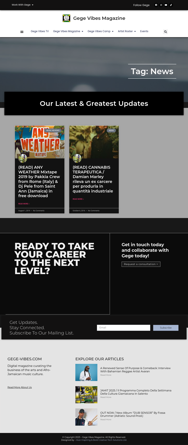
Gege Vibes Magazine (99, 19)
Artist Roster (127, 32)
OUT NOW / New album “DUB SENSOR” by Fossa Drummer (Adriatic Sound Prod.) (132, 415)
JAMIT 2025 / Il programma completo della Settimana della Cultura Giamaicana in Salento (135, 393)
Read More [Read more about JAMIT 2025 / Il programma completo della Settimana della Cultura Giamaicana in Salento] (105, 397)
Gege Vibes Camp (101, 32)
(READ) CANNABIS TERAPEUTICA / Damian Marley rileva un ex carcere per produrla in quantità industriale (93, 179)
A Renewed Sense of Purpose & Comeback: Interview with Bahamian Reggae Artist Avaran (135, 370)
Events (144, 31)
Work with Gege (22, 5)
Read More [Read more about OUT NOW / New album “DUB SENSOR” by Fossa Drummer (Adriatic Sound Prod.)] (105, 420)
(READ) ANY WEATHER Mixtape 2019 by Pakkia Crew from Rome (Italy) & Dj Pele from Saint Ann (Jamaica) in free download (39, 182)
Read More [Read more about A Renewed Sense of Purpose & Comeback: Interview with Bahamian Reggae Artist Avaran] (105, 375)
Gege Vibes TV (40, 31)
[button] (22, 32)
